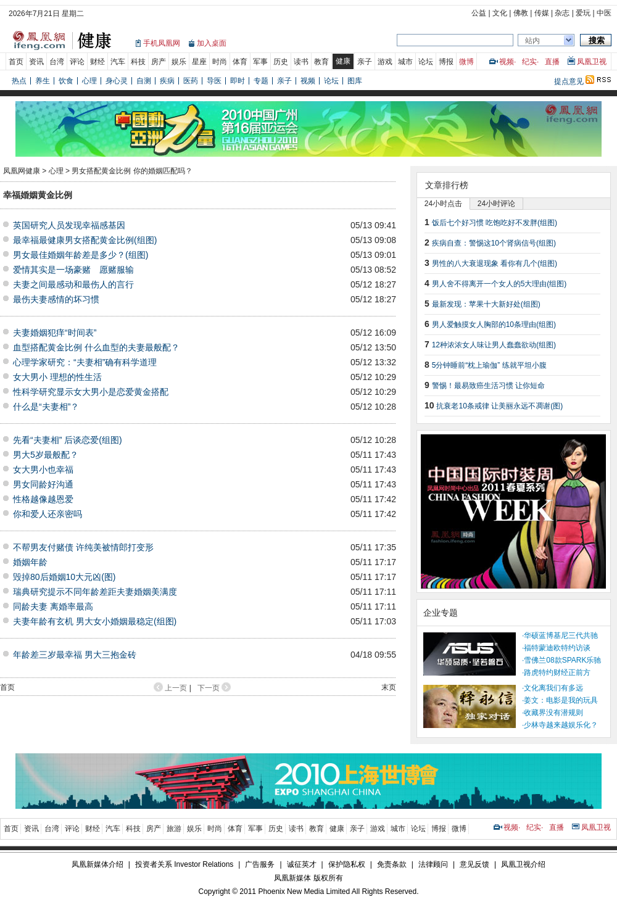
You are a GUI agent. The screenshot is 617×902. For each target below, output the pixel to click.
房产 (158, 61)
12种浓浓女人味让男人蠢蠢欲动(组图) (494, 345)
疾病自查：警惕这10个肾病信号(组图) (494, 243)
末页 (388, 687)
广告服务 (260, 864)
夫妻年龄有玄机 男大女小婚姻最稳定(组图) (94, 621)
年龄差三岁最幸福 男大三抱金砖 (74, 655)
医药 (190, 81)
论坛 (425, 61)
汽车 (117, 61)
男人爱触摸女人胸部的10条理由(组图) (494, 324)
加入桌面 (211, 43)
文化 (499, 13)
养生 (42, 81)
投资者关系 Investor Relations (184, 864)
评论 (77, 61)
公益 (478, 13)
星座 (199, 61)
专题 (261, 81)
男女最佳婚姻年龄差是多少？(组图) (80, 255)
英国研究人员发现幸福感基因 (69, 225)
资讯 (36, 61)
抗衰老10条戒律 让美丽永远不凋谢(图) (499, 406)
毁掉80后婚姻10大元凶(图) (64, 577)
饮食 (66, 81)
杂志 (562, 13)
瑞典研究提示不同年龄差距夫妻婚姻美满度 (95, 592)
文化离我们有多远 (553, 688)
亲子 (364, 61)
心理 (89, 81)
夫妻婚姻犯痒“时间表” (54, 332)
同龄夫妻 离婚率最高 (53, 606)
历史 (280, 61)
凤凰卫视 (592, 61)
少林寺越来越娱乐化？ (561, 725)
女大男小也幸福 (43, 469)
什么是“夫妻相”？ (46, 407)
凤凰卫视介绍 (523, 864)
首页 (16, 61)
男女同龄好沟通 (43, 484)
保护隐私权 (346, 864)
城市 (405, 61)
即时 (237, 81)
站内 (532, 40)
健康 (343, 61)
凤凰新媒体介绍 (97, 864)
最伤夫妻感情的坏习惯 (56, 299)
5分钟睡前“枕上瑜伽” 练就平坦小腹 (489, 365)
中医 (604, 13)
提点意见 (569, 81)
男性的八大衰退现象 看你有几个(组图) (494, 263)
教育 (321, 61)
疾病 (167, 81)
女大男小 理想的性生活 (57, 377)
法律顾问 (433, 864)
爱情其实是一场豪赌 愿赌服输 (73, 270)
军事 (260, 61)
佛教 (520, 13)
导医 (214, 81)
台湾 (56, 61)
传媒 (541, 13)
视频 (506, 61)
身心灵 (117, 81)
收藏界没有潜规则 (553, 712)
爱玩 (583, 13)
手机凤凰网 (161, 43)
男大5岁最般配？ (45, 455)
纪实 (529, 61)
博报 (446, 61)
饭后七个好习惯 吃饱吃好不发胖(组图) (494, 222)
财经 (97, 61)
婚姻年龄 (30, 562)
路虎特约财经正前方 (557, 672)
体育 (240, 61)
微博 (466, 61)
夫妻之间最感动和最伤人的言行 (73, 284)
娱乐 (179, 61)
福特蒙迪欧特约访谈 (557, 647)
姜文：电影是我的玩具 (561, 700)
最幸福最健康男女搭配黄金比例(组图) (85, 240)
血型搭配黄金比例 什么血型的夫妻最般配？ (96, 347)
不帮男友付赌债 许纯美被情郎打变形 (83, 547)
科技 (138, 61)
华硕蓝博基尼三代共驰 (561, 635)
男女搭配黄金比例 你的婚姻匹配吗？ (132, 171)
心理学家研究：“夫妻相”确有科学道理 (85, 362)
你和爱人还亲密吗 (47, 514)
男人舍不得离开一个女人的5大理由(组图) (499, 283)
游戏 (385, 61)
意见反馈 (474, 864)
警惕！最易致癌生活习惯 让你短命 (488, 385)
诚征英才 (302, 864)
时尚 (219, 61)
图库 (354, 81)
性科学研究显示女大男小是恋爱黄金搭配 (90, 392)
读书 (301, 61)
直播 (552, 61)
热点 (19, 81)
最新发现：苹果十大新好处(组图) (486, 304)
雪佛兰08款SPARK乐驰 (562, 660)
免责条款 (392, 864)
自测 (143, 81)
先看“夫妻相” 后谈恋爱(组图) (67, 440)
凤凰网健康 (21, 171)
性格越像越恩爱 (43, 499)
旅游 (174, 828)
